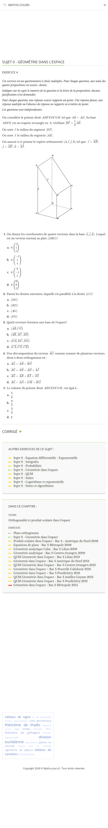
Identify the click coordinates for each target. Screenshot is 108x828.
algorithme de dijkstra (19, 750)
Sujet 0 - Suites (23, 478)
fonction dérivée (26, 754)
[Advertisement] (54, 23)
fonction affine (42, 729)
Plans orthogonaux (26, 533)
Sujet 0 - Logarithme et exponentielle (38, 482)
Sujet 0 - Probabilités (27, 465)
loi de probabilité (41, 717)
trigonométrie (31, 742)
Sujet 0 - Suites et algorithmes (33, 486)
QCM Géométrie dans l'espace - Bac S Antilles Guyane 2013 (53, 577)
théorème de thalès (22, 724)
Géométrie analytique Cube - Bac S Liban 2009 (45, 549)
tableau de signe (17, 717)
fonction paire (25, 746)
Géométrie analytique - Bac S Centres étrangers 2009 (49, 553)
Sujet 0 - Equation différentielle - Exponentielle (45, 458)
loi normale (44, 746)
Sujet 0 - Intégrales (26, 462)
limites (26, 729)
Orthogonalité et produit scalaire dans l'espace (39, 520)
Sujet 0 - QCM (23, 474)
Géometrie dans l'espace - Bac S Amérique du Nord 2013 (51, 561)
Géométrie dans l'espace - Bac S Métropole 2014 (45, 585)
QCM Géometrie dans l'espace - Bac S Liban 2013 (46, 557)
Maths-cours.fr (52, 768)
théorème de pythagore (22, 732)
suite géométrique (40, 720)
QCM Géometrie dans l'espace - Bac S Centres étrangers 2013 (54, 565)
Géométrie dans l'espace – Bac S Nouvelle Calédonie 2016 (52, 569)
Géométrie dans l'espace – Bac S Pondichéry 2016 (46, 573)
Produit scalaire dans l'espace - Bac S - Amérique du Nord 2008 (55, 541)
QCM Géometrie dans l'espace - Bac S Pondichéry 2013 (50, 581)
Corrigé (9, 431)
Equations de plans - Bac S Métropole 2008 (42, 545)
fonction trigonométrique (16, 721)
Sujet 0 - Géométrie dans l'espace (35, 470)
